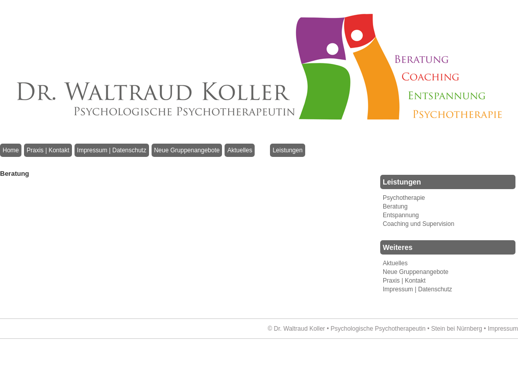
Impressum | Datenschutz (111, 150)
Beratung (395, 206)
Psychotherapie (404, 197)
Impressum (503, 328)
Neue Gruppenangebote (187, 150)
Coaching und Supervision (418, 223)
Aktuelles (239, 150)
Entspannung (401, 215)
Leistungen (288, 150)
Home (11, 150)
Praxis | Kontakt (48, 150)
